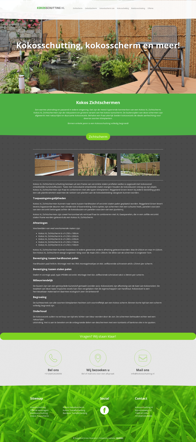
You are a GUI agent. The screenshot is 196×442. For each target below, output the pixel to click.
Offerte (150, 8)
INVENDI (119, 438)
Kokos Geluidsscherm (73, 407)
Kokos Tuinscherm (39, 416)
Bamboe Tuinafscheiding (75, 413)
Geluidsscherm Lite (106, 8)
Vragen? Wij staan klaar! (98, 336)
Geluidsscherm (91, 8)
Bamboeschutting (138, 8)
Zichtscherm (77, 8)
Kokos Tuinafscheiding (74, 410)
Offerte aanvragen (39, 410)
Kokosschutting (123, 8)
